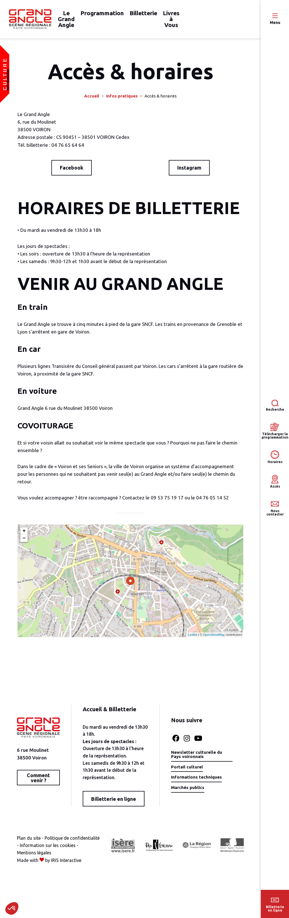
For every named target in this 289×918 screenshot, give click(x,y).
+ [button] (24, 535)
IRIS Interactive (66, 871)
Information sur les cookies (45, 856)
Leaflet (192, 638)
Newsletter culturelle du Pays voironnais (195, 759)
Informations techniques (196, 781)
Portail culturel (185, 771)
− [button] (24, 542)
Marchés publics (186, 792)
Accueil (91, 99)
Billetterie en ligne (112, 803)
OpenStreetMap (214, 638)
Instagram (189, 171)
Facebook (71, 171)
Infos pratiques (122, 99)
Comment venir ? (37, 781)
